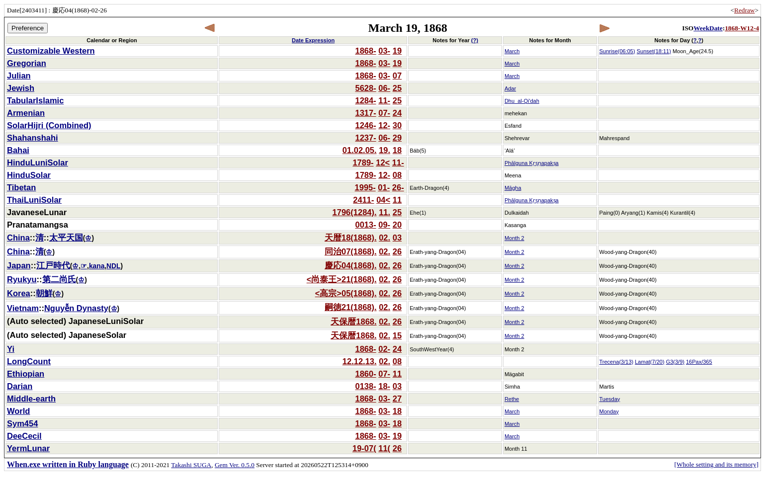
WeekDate (707, 28)
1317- (365, 112)
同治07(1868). (351, 251)
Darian (19, 386)
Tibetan (21, 187)
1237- (365, 137)
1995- (365, 187)
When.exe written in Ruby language (68, 464)
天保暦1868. (353, 321)
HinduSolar (29, 174)
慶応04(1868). (351, 265)
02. (384, 237)
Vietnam (23, 308)
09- (384, 224)
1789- (362, 162)
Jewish (20, 87)
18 (397, 150)
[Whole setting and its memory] (716, 464)
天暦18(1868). (351, 237)
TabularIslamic (35, 100)
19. (384, 150)
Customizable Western (51, 50)
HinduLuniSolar (37, 162)
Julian (19, 75)
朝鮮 (44, 293)
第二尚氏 (59, 279)
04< (383, 199)
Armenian (26, 112)
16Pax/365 (699, 362)
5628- (365, 87)
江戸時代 (53, 265)
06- (384, 87)
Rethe (512, 399)
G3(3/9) (675, 362)
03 (397, 237)
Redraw (744, 10)
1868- (365, 50)
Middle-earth (31, 398)
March (512, 51)
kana (96, 266)
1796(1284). (355, 212)
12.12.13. (359, 361)
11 (397, 199)
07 (397, 75)
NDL (113, 266)
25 (397, 87)
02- (384, 348)
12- (384, 125)
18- (384, 386)
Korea (18, 293)
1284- (365, 100)
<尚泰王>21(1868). (342, 279)
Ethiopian (25, 373)
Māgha (513, 188)
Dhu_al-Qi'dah (522, 101)
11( (384, 448)
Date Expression (313, 40)
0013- (365, 224)
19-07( (364, 448)
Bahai (18, 150)
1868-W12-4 (742, 28)
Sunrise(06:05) (617, 51)
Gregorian (26, 63)
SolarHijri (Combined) (49, 125)
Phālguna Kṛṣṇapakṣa (532, 163)
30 (397, 125)
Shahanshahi (32, 137)
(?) (474, 40)
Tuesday (609, 399)
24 (397, 112)
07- (384, 112)
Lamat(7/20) (649, 362)
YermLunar (28, 448)
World (18, 410)
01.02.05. (359, 150)
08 (397, 174)
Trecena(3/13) (616, 362)
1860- (365, 373)
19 (397, 50)
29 (397, 137)
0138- (365, 386)
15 (397, 335)
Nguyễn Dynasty (76, 308)
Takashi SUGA (191, 465)
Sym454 (22, 423)
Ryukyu (22, 279)
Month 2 (514, 238)
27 (397, 398)
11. (384, 212)
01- (384, 187)
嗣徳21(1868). (351, 307)
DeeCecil (24, 435)
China (18, 237)
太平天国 (66, 237)
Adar (510, 88)
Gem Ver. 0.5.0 (235, 465)
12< (383, 162)
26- (398, 187)
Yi (10, 348)
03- (384, 50)
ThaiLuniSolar (34, 199)
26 (397, 251)
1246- (365, 125)
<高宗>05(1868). (346, 293)
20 (397, 224)
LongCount (29, 361)
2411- (363, 199)
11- (384, 100)
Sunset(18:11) (654, 51)
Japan (19, 265)
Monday (609, 411)
